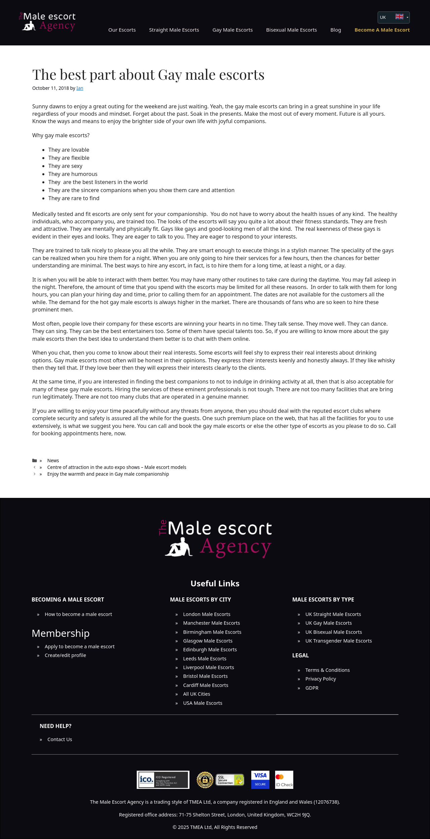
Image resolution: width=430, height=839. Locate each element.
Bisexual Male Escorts (291, 29)
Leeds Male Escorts (204, 658)
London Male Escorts (206, 614)
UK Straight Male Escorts (333, 614)
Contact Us (59, 739)
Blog (336, 29)
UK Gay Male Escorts (328, 623)
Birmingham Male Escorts (212, 632)
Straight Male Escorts (174, 29)
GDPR (311, 688)
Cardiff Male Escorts (205, 685)
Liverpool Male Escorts (208, 667)
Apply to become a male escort (80, 646)
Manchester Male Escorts (211, 623)
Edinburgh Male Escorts (210, 649)
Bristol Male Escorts (205, 676)
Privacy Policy (320, 679)
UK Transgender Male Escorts (338, 640)
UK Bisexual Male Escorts (333, 632)
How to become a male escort (78, 614)
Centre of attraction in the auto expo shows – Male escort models (116, 467)
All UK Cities (196, 694)
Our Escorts (122, 29)
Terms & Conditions (327, 670)
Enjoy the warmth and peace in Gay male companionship (108, 474)
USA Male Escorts (202, 703)
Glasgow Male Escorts (207, 640)
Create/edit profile (65, 655)
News (53, 460)
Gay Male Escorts (233, 29)
